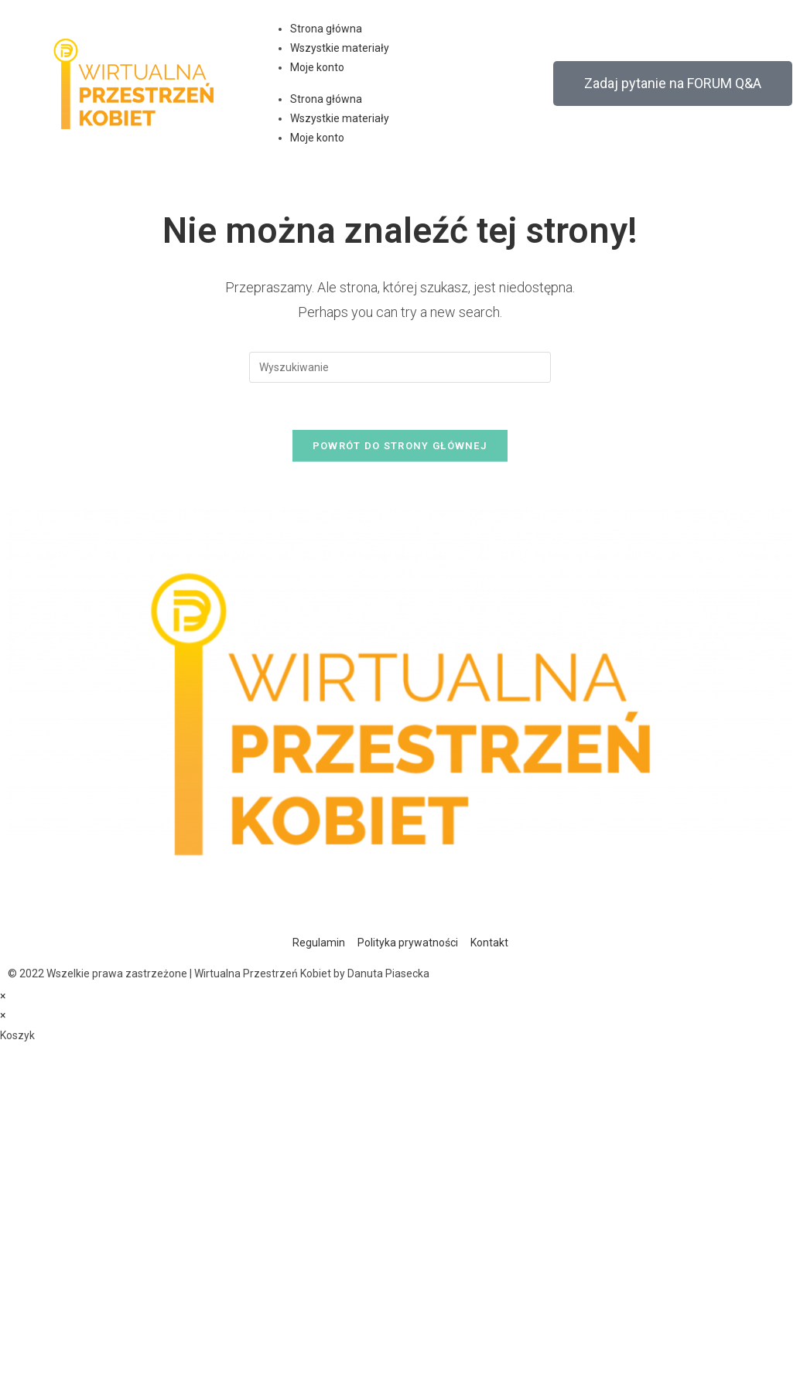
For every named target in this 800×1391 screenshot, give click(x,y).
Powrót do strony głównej (400, 446)
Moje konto (317, 67)
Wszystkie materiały (339, 48)
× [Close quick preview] (2, 996)
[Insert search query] (400, 367)
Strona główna (326, 28)
